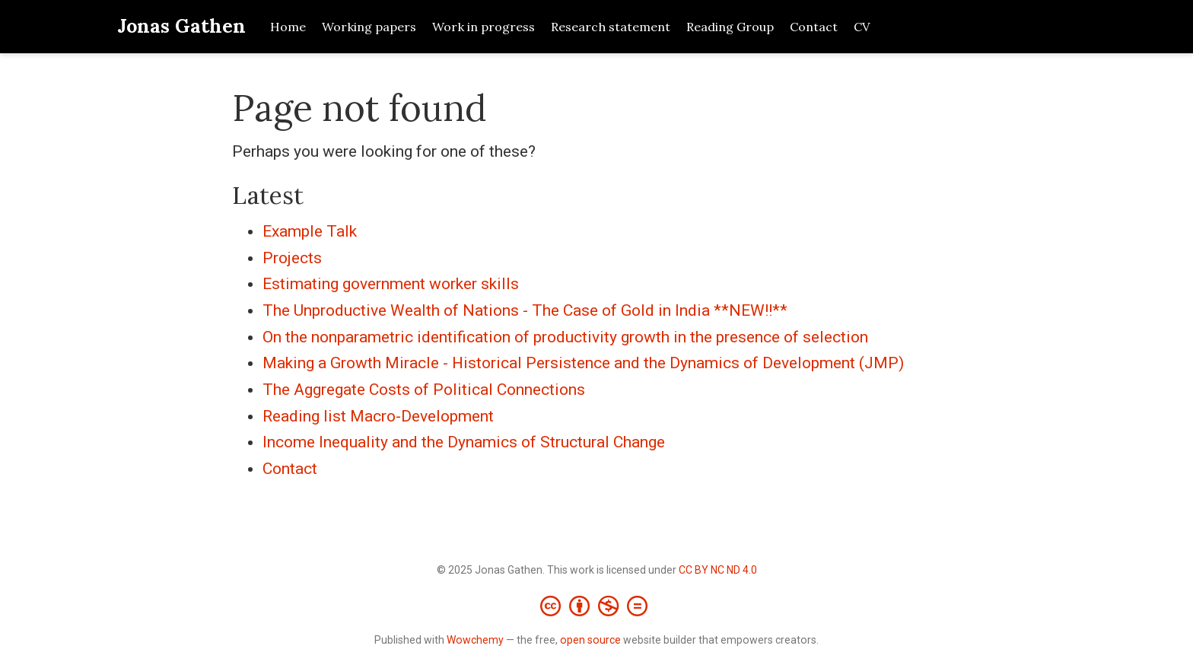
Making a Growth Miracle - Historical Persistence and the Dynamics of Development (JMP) (583, 363)
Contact (289, 469)
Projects (292, 258)
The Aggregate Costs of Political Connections (423, 389)
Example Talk (309, 231)
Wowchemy (475, 640)
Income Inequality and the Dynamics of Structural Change (463, 442)
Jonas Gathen (181, 26)
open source (590, 640)
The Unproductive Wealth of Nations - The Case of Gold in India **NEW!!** (524, 310)
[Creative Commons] (597, 606)
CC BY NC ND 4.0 (718, 570)
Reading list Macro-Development (378, 416)
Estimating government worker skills (390, 284)
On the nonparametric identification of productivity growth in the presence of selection (565, 337)
